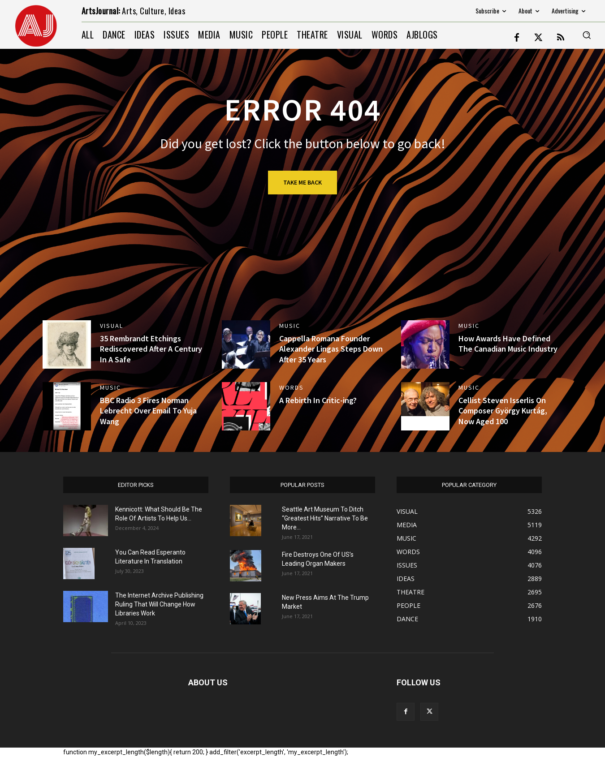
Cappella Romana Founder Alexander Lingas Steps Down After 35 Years (331, 349)
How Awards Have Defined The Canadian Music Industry (507, 343)
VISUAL (111, 326)
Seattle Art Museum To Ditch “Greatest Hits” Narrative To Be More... (325, 518)
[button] (586, 35)
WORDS (291, 387)
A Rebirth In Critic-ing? (318, 400)
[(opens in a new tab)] (67, 344)
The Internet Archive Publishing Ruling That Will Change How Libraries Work (159, 604)
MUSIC (289, 326)
